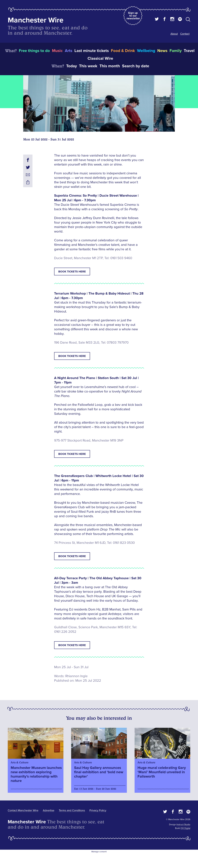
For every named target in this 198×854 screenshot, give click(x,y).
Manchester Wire (35, 20)
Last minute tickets (91, 50)
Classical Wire (100, 58)
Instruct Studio (183, 824)
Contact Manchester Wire (23, 810)
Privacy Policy (97, 810)
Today (71, 66)
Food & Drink (123, 50)
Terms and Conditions (72, 810)
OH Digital (185, 828)
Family (176, 50)
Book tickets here (72, 271)
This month (109, 66)
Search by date (135, 66)
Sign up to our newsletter (133, 15)
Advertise (48, 810)
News (162, 50)
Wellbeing (146, 50)
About (174, 33)
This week (88, 66)
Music (57, 50)
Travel (189, 50)
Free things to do (34, 50)
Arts (68, 50)
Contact (184, 33)
